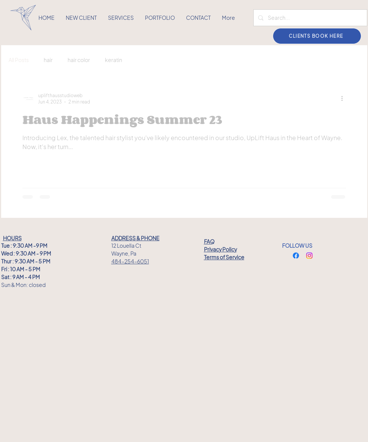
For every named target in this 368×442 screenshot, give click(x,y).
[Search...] (309, 18)
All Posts (19, 59)
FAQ (209, 241)
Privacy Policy (220, 249)
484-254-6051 (130, 261)
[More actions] (344, 98)
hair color (79, 59)
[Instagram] (309, 255)
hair (48, 59)
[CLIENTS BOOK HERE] (317, 36)
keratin (113, 59)
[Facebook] (296, 255)
